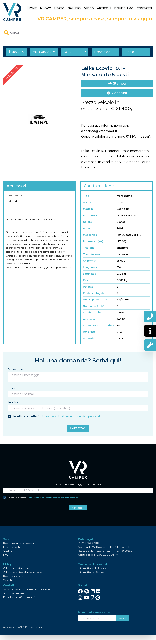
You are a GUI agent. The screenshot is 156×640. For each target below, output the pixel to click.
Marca (87, 202)
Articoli (104, 8)
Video (89, 8)
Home (32, 8)
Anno (86, 228)
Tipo (86, 195)
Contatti (144, 8)
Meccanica (90, 234)
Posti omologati (93, 293)
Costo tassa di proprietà (98, 325)
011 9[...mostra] (138, 136)
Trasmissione (91, 254)
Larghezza (89, 273)
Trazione (88, 247)
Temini (38, 627)
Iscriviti (123, 617)
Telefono (14, 402)
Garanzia (88, 338)
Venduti (7, 579)
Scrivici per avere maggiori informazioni (78, 484)
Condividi (117, 93)
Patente (88, 286)
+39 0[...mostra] (16, 593)
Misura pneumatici (95, 299)
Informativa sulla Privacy (92, 568)
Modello (88, 208)
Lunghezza (90, 267)
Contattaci (78, 428)
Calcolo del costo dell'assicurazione (22, 572)
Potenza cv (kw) (93, 241)
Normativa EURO (93, 306)
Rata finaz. (89, 331)
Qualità (7, 550)
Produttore (90, 215)
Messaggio (15, 369)
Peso (86, 280)
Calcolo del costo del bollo (17, 568)
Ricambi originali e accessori (19, 542)
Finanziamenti (11, 546)
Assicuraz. (89, 319)
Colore (87, 221)
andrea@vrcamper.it (100, 131)
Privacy (31, 627)
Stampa (117, 83)
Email (11, 388)
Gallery (74, 8)
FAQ (5, 554)
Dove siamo (123, 8)
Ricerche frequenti (13, 575)
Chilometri (89, 260)
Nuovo (45, 8)
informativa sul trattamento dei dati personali (69, 416)
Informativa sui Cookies (91, 572)
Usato (59, 8)
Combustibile (92, 312)
